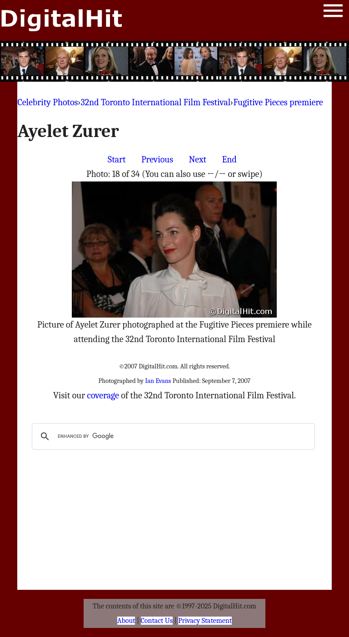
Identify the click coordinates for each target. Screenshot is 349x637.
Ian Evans (158, 381)
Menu (333, 12)
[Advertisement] (174, 61)
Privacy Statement (205, 621)
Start (116, 159)
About (126, 621)
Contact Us (157, 621)
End (229, 159)
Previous (157, 159)
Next (197, 159)
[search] (172, 436)
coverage (103, 395)
